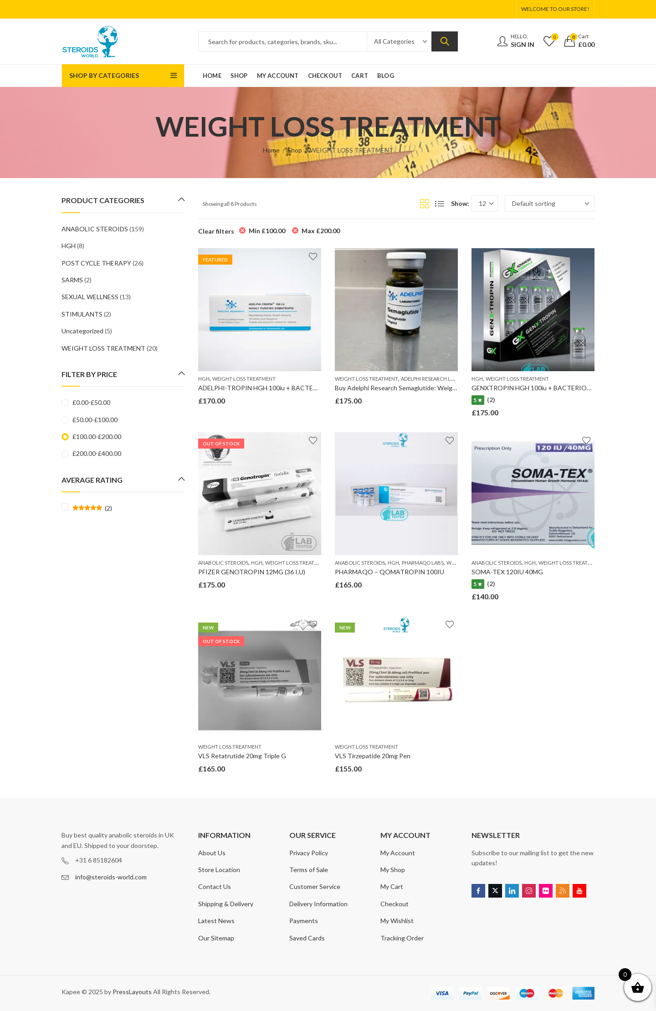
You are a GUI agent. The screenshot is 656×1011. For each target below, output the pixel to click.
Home (271, 150)
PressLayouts (132, 992)
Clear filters (216, 231)
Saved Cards (307, 938)
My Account (397, 853)
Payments (303, 920)
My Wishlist (397, 920)
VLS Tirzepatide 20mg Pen (372, 756)
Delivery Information (318, 904)
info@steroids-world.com (111, 877)
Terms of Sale (308, 869)
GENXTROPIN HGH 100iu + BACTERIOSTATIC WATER (553, 388)
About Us (212, 853)
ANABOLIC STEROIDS (223, 563)
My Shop (392, 869)
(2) (92, 508)
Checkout (394, 904)
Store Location (219, 869)
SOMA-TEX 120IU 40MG (507, 572)
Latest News (216, 920)
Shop (294, 150)
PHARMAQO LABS (423, 563)
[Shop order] (549, 203)
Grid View (424, 203)
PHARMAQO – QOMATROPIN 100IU (389, 572)
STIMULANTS (82, 314)
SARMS (72, 280)
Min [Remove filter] (267, 231)
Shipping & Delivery (225, 904)
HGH (204, 379)
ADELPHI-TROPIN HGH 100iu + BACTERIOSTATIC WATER (285, 388)
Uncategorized (82, 331)
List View (439, 203)
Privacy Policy (308, 853)
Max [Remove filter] (321, 231)
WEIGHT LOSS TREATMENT (244, 379)
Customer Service (314, 886)
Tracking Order (402, 938)
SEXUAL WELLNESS (90, 297)
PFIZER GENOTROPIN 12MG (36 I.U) (251, 572)
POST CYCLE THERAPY (96, 263)
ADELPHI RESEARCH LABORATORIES (442, 379)
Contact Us (214, 886)
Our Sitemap (216, 938)
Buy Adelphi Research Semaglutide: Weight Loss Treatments (422, 388)
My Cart (391, 886)
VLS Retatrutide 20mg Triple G (242, 756)
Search (444, 41)
